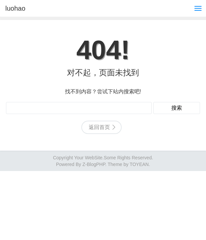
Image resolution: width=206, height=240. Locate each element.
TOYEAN (139, 164)
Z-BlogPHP (93, 164)
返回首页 (99, 127)
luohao (15, 8)
